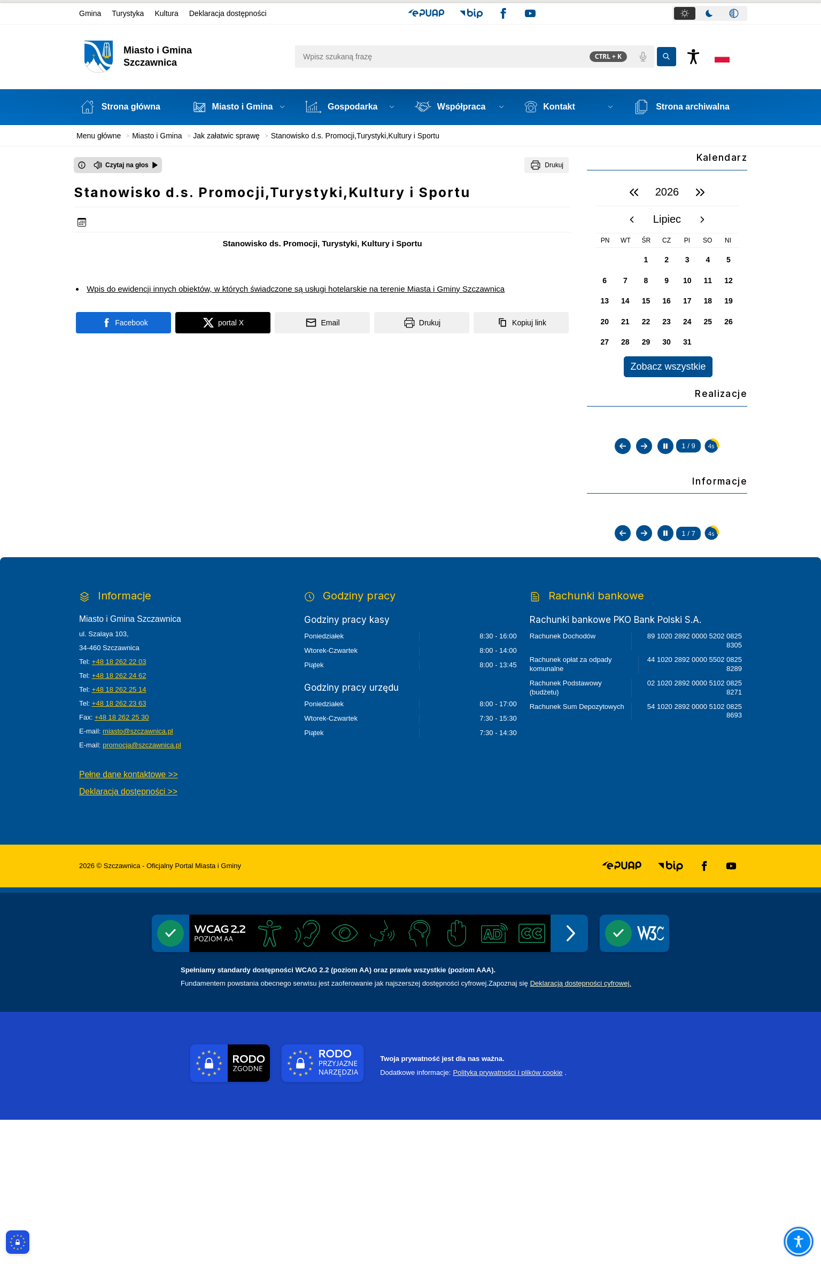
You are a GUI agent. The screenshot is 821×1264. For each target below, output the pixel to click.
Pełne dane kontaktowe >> (128, 918)
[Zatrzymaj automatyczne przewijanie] (665, 545)
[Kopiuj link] (521, 322)
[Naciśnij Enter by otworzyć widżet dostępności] (693, 56)
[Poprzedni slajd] (623, 545)
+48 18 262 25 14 (119, 834)
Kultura (166, 13)
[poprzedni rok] (634, 192)
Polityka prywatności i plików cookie (507, 1217)
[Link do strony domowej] (184, 57)
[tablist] (709, 13)
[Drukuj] (546, 165)
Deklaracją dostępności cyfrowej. (580, 1127)
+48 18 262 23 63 (119, 848)
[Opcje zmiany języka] (722, 56)
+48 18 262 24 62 (119, 820)
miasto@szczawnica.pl (138, 875)
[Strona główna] (126, 106)
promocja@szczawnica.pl (142, 889)
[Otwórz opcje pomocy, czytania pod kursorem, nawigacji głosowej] (798, 1241)
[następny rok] (700, 192)
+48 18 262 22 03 (119, 806)
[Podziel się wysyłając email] (322, 322)
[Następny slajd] (644, 545)
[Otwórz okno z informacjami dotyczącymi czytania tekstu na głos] (82, 165)
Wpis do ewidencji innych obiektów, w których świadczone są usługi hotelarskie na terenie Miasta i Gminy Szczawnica (296, 288)
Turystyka (128, 13)
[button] (426, 13)
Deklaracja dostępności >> (128, 935)
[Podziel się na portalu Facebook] (123, 322)
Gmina (90, 13)
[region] (667, 278)
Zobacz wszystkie (668, 366)
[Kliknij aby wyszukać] (666, 56)
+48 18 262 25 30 (122, 861)
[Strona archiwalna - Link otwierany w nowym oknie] (687, 106)
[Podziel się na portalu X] (222, 322)
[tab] (684, 13)
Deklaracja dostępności (228, 13)
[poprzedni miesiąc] (631, 219)
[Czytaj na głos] (126, 165)
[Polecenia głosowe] (643, 56)
